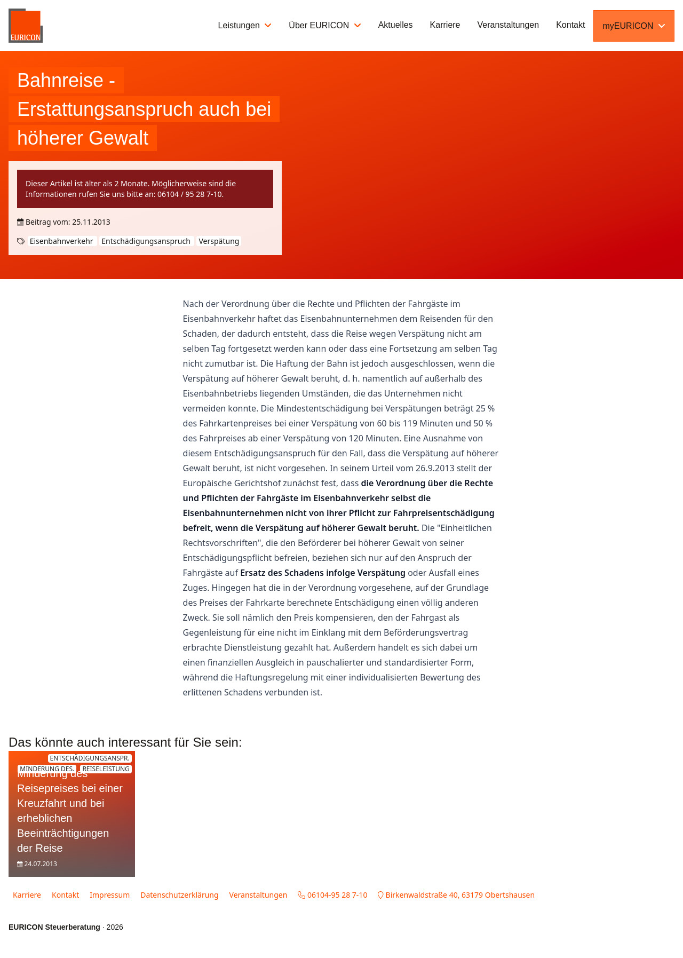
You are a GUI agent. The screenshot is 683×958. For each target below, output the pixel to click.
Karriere (445, 24)
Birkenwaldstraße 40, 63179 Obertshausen (456, 895)
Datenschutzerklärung (179, 895)
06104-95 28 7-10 (332, 895)
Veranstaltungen (508, 24)
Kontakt (570, 24)
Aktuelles (395, 24)
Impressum (110, 895)
